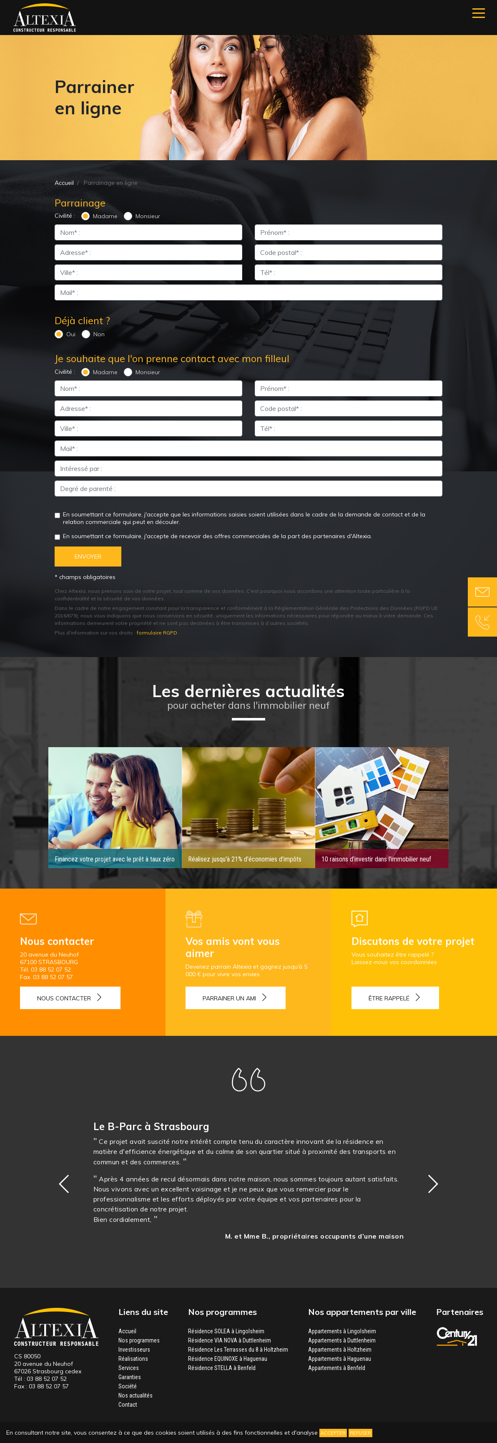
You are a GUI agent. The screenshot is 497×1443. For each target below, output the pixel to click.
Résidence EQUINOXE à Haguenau (227, 1358)
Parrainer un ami (229, 998)
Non (99, 334)
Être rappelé (389, 998)
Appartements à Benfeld (336, 1367)
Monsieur (148, 216)
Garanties (129, 1376)
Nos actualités (135, 1395)
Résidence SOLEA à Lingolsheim (226, 1330)
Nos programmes (139, 1340)
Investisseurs (134, 1349)
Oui (70, 334)
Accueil (64, 182)
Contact (127, 1404)
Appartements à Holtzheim (339, 1349)
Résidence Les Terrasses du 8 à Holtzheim (238, 1349)
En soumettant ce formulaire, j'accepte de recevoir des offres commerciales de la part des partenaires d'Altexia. (217, 536)
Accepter (333, 1433)
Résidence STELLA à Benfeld (222, 1367)
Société (127, 1386)
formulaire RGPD (157, 633)
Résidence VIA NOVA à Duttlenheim (229, 1340)
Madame (105, 216)
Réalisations (133, 1358)
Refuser (360, 1433)
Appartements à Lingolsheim (342, 1330)
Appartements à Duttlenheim (342, 1340)
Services (128, 1367)
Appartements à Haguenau (339, 1358)
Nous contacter (64, 998)
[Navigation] (478, 13)
